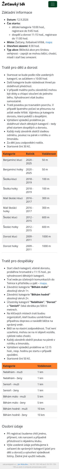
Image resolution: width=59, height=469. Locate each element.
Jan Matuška (23, 464)
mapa (48, 42)
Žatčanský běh (13, 4)
